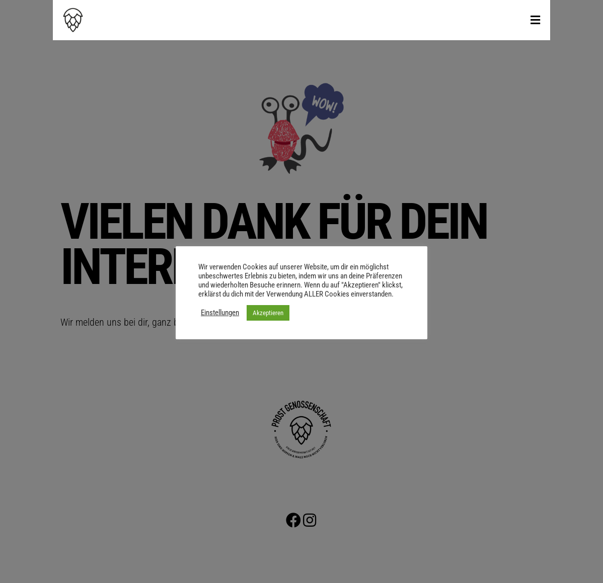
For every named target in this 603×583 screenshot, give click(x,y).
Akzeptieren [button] (268, 313)
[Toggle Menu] (535, 21)
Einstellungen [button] (220, 312)
